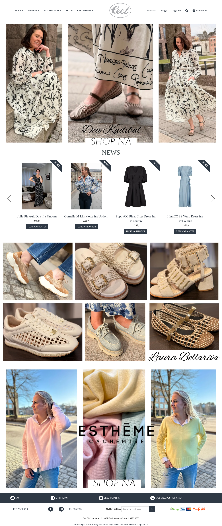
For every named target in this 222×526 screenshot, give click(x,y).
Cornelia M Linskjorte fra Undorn (86, 216)
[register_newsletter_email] (152, 509)
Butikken (151, 10)
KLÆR (19, 10)
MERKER (33, 10)
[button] (50, 509)
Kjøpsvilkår (20, 509)
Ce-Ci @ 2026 (75, 509)
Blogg (164, 10)
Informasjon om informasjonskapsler (91, 524)
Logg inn (176, 10)
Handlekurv (200, 10)
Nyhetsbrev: (113, 509)
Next (212, 199)
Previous (9, 199)
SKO (69, 10)
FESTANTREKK (85, 10)
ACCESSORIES (52, 10)
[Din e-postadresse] (135, 509)
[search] (186, 10)
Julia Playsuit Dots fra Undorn (37, 216)
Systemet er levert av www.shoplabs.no (129, 524)
